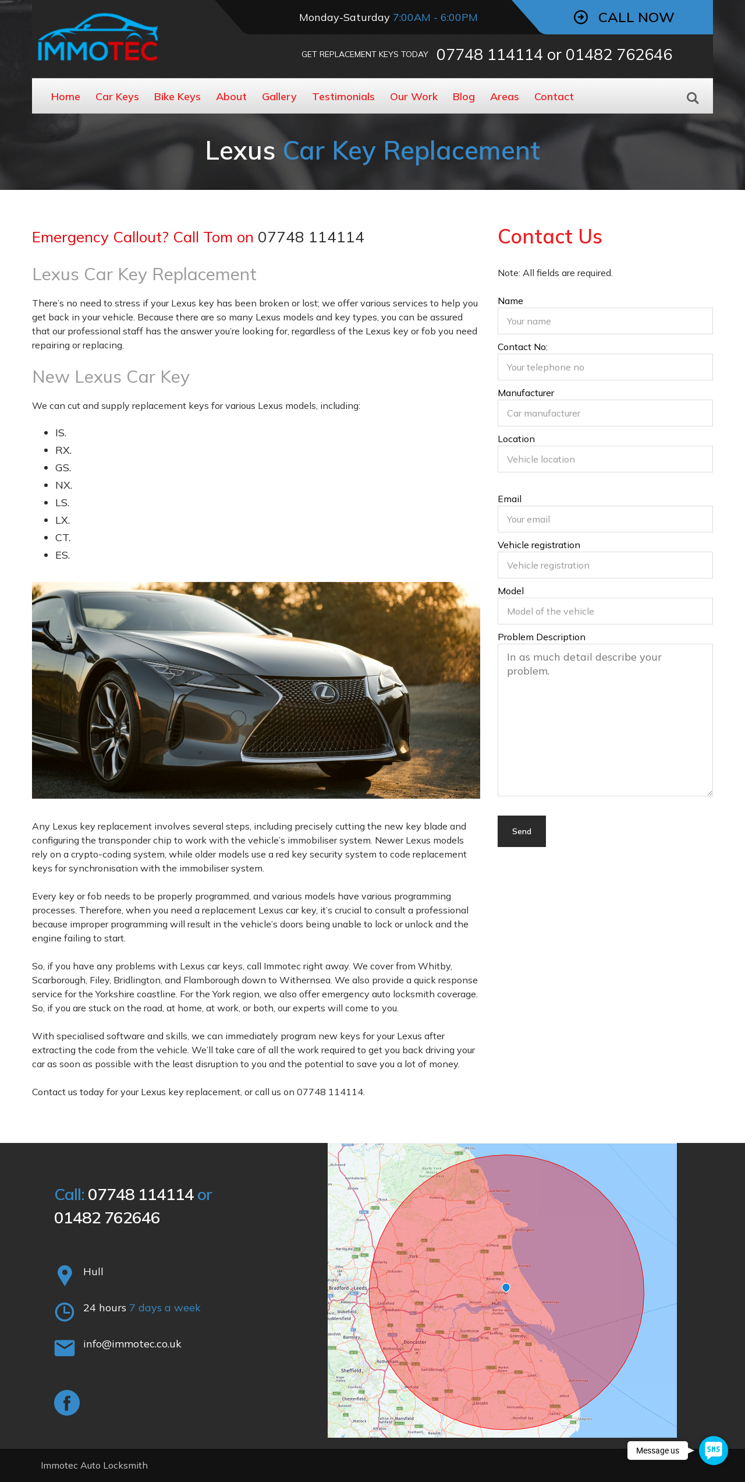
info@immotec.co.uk (132, 1343)
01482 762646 (619, 54)
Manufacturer (605, 408)
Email (605, 514)
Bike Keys (177, 96)
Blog (464, 96)
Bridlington (137, 980)
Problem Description (605, 715)
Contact (554, 96)
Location (605, 454)
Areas (504, 96)
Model (605, 606)
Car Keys (117, 96)
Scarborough (59, 980)
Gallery (279, 96)
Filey (99, 980)
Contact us (54, 1092)
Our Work (414, 96)
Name (605, 316)
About (231, 96)
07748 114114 (490, 54)
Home (65, 96)
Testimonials (343, 96)
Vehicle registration (605, 560)
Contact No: (605, 362)
